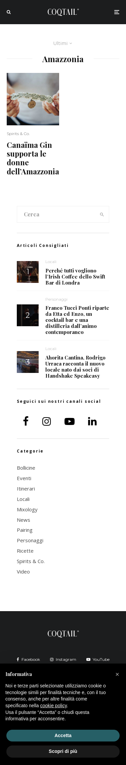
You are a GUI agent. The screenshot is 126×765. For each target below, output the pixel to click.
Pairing (25, 529)
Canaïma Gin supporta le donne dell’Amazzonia (33, 158)
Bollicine (26, 467)
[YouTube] (98, 659)
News (23, 519)
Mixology (27, 509)
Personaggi (56, 299)
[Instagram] (63, 659)
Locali (50, 261)
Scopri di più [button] (63, 751)
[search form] (56, 214)
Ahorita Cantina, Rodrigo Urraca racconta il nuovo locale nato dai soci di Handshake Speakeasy (75, 366)
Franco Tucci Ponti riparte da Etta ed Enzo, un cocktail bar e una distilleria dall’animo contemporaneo (77, 320)
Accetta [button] (63, 735)
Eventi (24, 478)
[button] (117, 674)
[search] (102, 214)
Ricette (25, 550)
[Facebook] (28, 659)
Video (23, 571)
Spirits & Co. (18, 133)
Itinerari (26, 488)
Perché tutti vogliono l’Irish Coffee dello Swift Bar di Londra (75, 276)
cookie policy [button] (53, 705)
